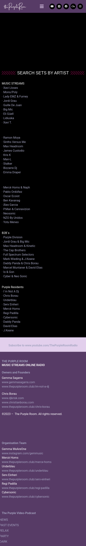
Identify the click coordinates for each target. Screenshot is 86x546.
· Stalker (7, 163)
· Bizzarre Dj (9, 168)
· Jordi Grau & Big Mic (16, 241)
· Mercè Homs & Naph (16, 187)
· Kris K (6, 155)
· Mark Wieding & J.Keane (18, 259)
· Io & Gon (8, 272)
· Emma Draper (11, 172)
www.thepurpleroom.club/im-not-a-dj (25, 386)
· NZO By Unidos (12, 217)
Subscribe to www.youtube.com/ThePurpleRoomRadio (43, 345)
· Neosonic (9, 213)
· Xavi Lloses (10, 88)
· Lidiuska (8, 118)
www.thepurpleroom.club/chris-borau (26, 406)
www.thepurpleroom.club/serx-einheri (26, 479)
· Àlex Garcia (10, 204)
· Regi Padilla (10, 313)
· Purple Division (12, 237)
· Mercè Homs (11, 308)
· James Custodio (13, 150)
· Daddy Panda (11, 321)
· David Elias (9, 326)
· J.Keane (8, 330)
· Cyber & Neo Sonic (14, 276)
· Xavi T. (7, 122)
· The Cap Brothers (14, 250)
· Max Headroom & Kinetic (18, 246)
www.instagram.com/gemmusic (22, 453)
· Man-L (6, 159)
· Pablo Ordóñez (12, 191)
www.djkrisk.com (13, 398)
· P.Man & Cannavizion (16, 209)
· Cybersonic (10, 317)
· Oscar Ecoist (11, 196)
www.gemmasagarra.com (18, 382)
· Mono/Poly (9, 92)
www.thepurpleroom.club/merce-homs (26, 462)
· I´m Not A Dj (10, 291)
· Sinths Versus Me (14, 142)
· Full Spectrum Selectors (18, 254)
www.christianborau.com (18, 402)
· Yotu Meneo (10, 222)
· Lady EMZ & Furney (15, 96)
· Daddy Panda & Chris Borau (20, 263)
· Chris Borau (10, 295)
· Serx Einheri (10, 304)
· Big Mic (7, 109)
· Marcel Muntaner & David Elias (22, 267)
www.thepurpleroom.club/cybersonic (25, 496)
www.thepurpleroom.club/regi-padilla (25, 488)
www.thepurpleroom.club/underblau (25, 470)
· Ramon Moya (11, 137)
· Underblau (9, 300)
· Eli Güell (8, 114)
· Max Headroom (12, 146)
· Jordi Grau (9, 101)
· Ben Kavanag (11, 200)
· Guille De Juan (12, 105)
